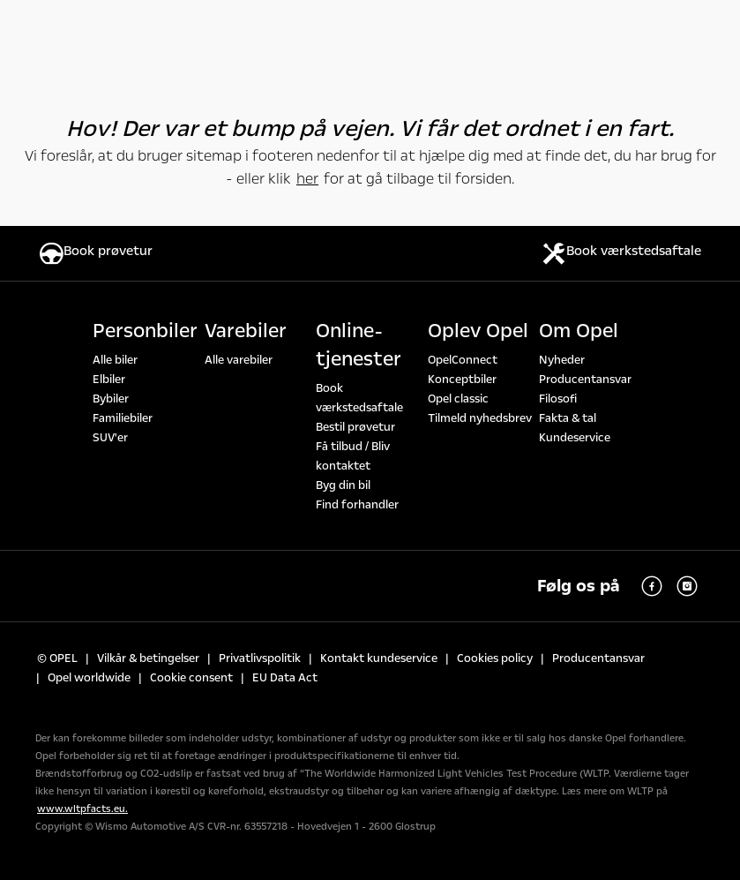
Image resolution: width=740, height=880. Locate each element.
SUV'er (110, 438)
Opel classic (458, 399)
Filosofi (558, 399)
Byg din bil (343, 485)
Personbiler (145, 331)
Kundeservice (574, 438)
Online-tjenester (358, 345)
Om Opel (578, 331)
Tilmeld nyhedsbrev (480, 418)
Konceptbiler (462, 379)
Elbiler (109, 379)
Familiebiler (123, 418)
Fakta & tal (567, 418)
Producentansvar (585, 379)
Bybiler (111, 399)
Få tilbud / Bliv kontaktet (353, 456)
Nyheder (562, 360)
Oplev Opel (478, 331)
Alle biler (115, 360)
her (307, 179)
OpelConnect (462, 360)
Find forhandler (357, 505)
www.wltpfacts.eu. (82, 809)
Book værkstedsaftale (359, 398)
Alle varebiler (239, 360)
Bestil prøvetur (355, 427)
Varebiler (246, 331)
